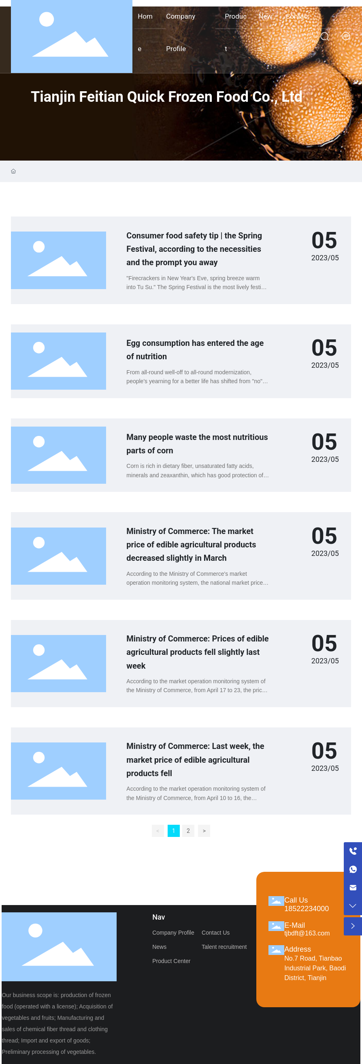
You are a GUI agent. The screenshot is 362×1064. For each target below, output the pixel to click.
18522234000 (306, 909)
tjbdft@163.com (307, 933)
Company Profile (173, 932)
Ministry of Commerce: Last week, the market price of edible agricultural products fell (195, 759)
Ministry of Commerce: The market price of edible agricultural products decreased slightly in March (191, 544)
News (159, 947)
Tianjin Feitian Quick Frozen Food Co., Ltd (166, 96)
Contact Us (216, 932)
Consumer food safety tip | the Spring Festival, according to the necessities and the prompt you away (194, 249)
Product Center (171, 961)
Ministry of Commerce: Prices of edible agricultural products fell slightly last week (197, 652)
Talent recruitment (224, 947)
